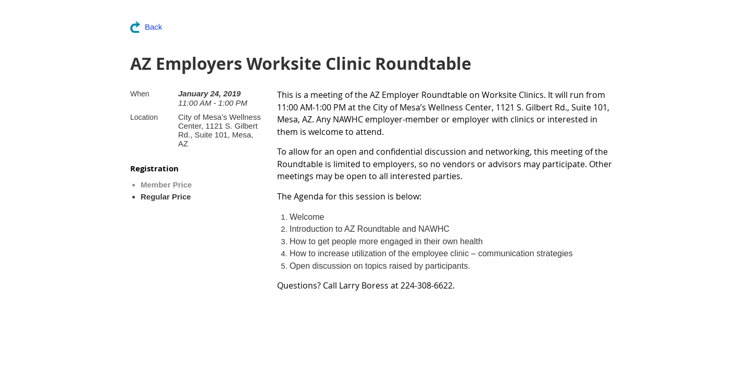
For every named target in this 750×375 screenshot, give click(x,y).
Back (153, 26)
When (139, 94)
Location (144, 117)
